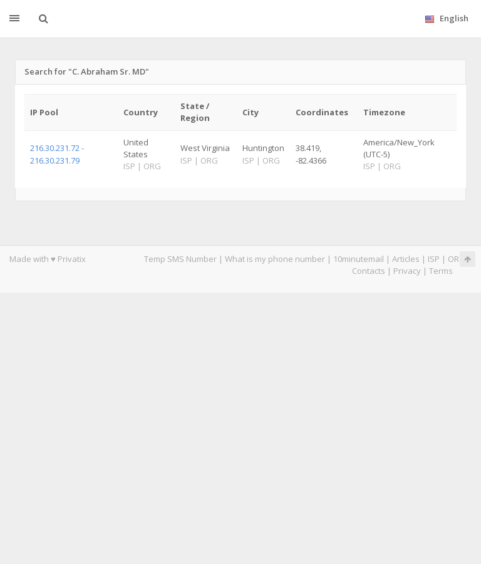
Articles (406, 258)
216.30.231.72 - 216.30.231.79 (57, 153)
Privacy (407, 270)
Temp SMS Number (180, 258)
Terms (441, 270)
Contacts (368, 270)
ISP (434, 258)
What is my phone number (275, 258)
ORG (456, 258)
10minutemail (358, 258)
